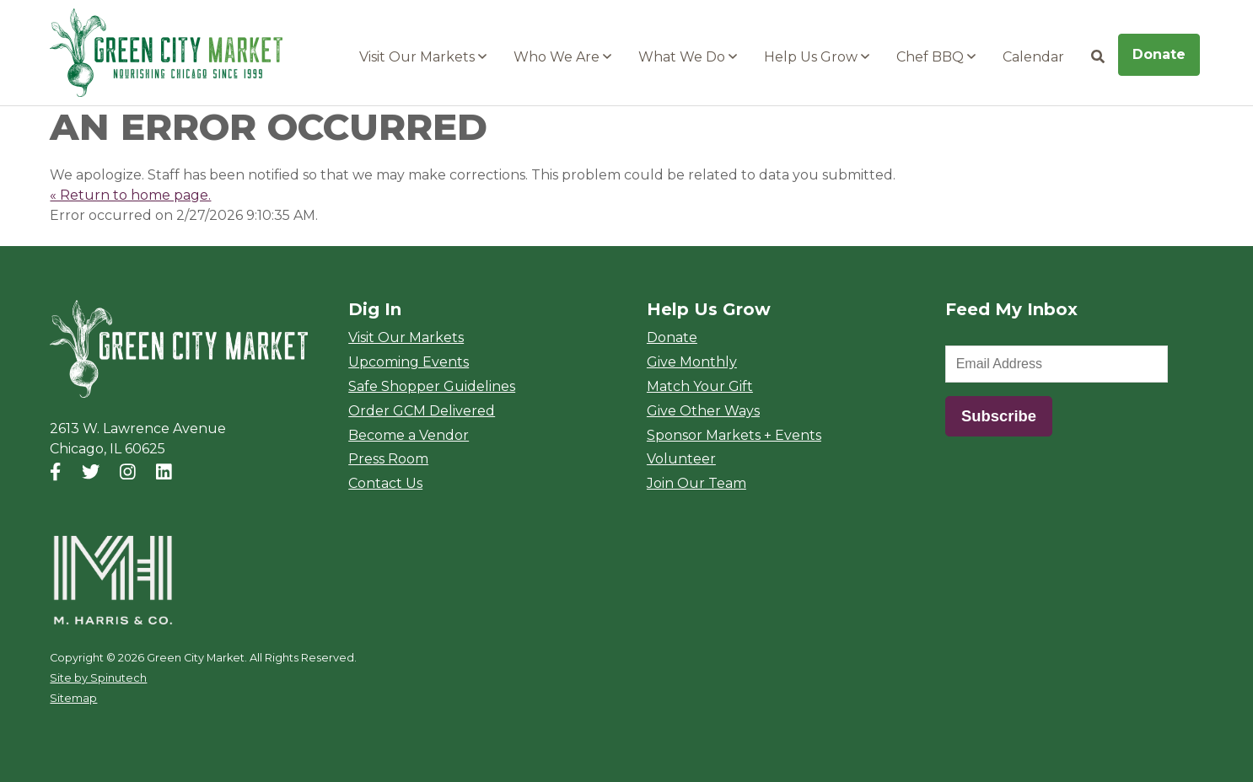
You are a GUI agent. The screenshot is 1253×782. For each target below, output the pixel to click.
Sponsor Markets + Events (734, 435)
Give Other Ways (703, 411)
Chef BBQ (936, 57)
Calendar (1033, 57)
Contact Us (385, 483)
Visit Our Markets (423, 57)
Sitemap (73, 698)
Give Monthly (692, 362)
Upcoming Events (408, 362)
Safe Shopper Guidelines (431, 386)
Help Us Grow (816, 57)
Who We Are (562, 57)
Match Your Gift (700, 386)
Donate (1159, 54)
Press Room (388, 459)
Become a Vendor (408, 435)
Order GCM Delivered (421, 411)
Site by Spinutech (98, 678)
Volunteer (681, 459)
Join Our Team (696, 483)
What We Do (687, 57)
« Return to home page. (130, 195)
